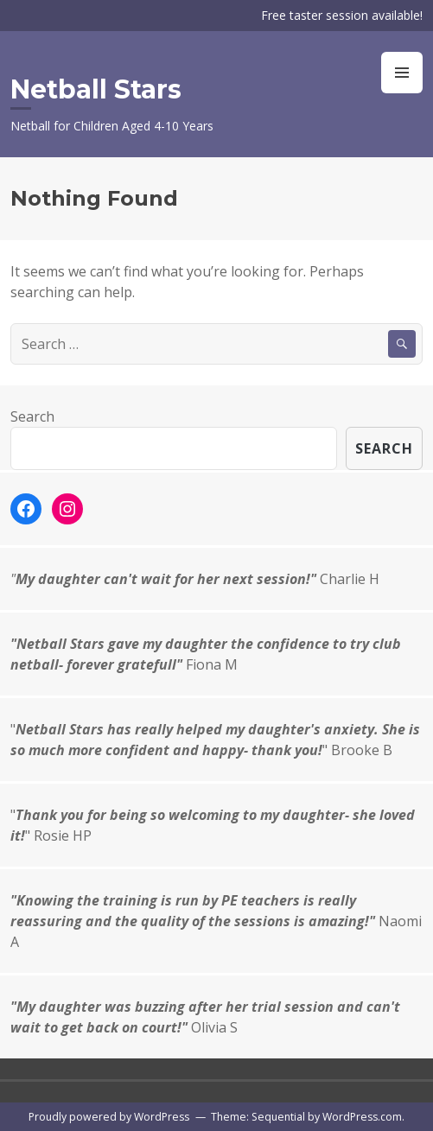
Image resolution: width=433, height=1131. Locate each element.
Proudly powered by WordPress (109, 1116)
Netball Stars (95, 89)
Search (32, 416)
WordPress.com (362, 1116)
